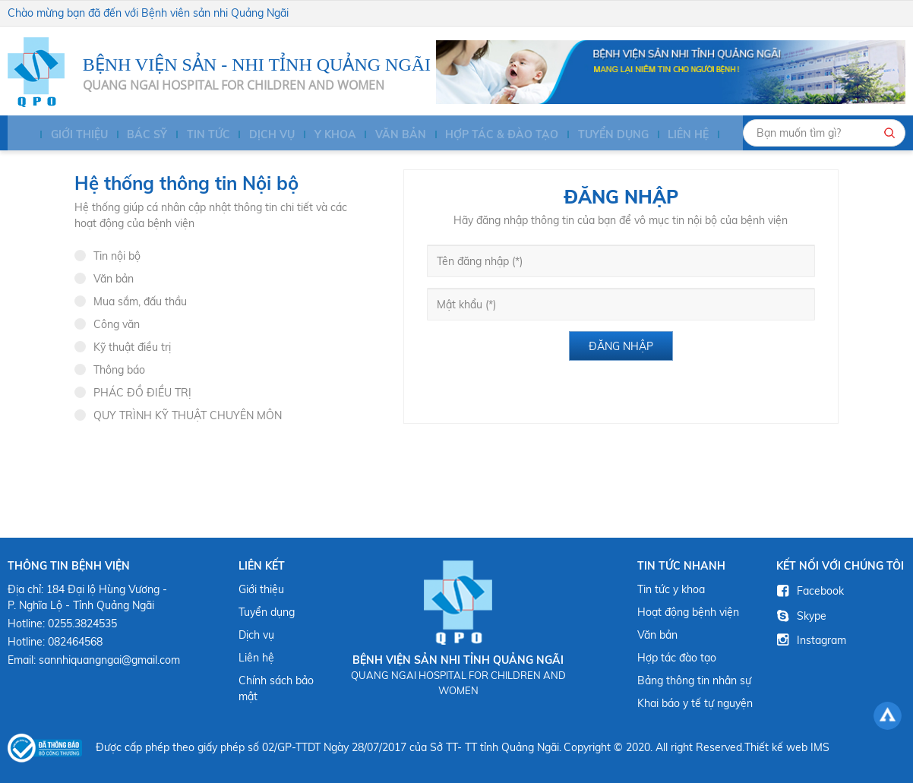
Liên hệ (668, 135)
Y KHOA (322, 135)
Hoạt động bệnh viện (688, 612)
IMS (819, 747)
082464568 (75, 642)
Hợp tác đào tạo (676, 658)
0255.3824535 (82, 623)
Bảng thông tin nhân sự (694, 680)
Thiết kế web (775, 747)
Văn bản (385, 135)
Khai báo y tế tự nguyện (695, 703)
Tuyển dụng (595, 135)
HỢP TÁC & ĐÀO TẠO (485, 135)
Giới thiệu (71, 135)
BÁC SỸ (138, 135)
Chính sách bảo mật (276, 688)
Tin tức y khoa (671, 589)
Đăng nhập (621, 346)
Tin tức (198, 135)
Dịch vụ (260, 135)
